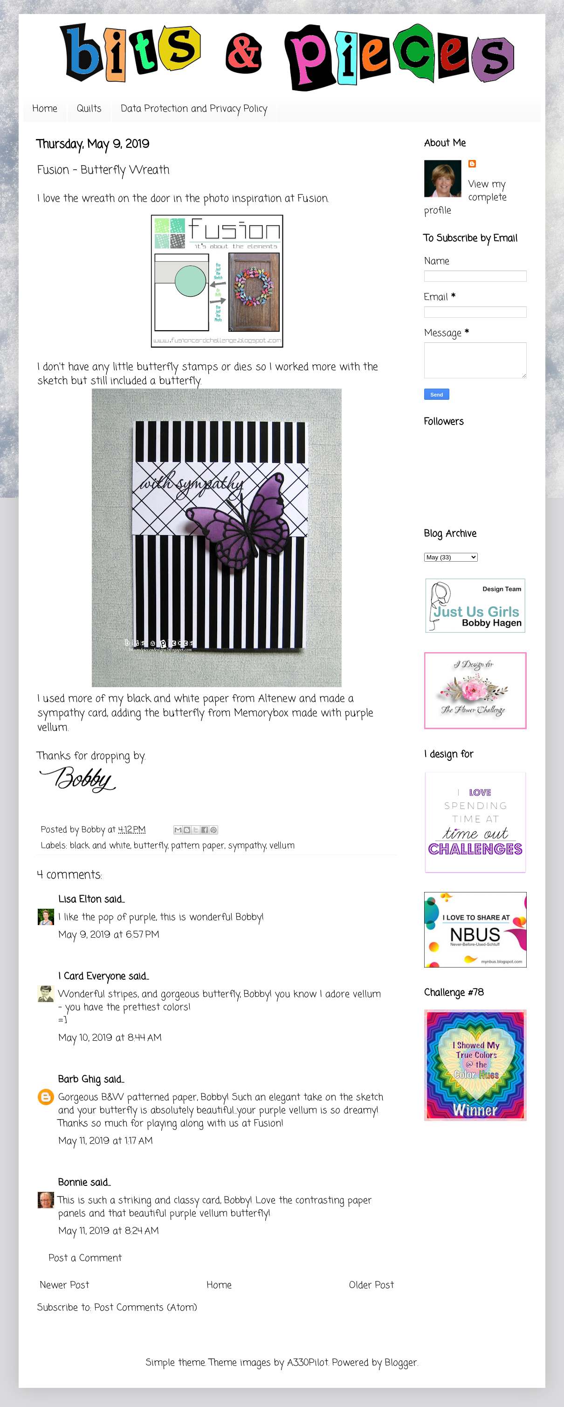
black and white (100, 845)
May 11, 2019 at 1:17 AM (105, 1141)
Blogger (401, 1363)
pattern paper (197, 845)
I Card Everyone (91, 976)
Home (45, 109)
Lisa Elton (79, 899)
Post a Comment (85, 1258)
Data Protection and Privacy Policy (194, 109)
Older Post (371, 1285)
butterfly (150, 845)
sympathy (247, 845)
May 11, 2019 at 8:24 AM (108, 1231)
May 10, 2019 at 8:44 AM (110, 1038)
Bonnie (72, 1183)
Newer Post (64, 1285)
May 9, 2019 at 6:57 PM (108, 935)
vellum (282, 845)
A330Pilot (307, 1363)
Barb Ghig (79, 1080)
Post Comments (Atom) (146, 1308)
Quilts (89, 109)
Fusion (313, 199)
